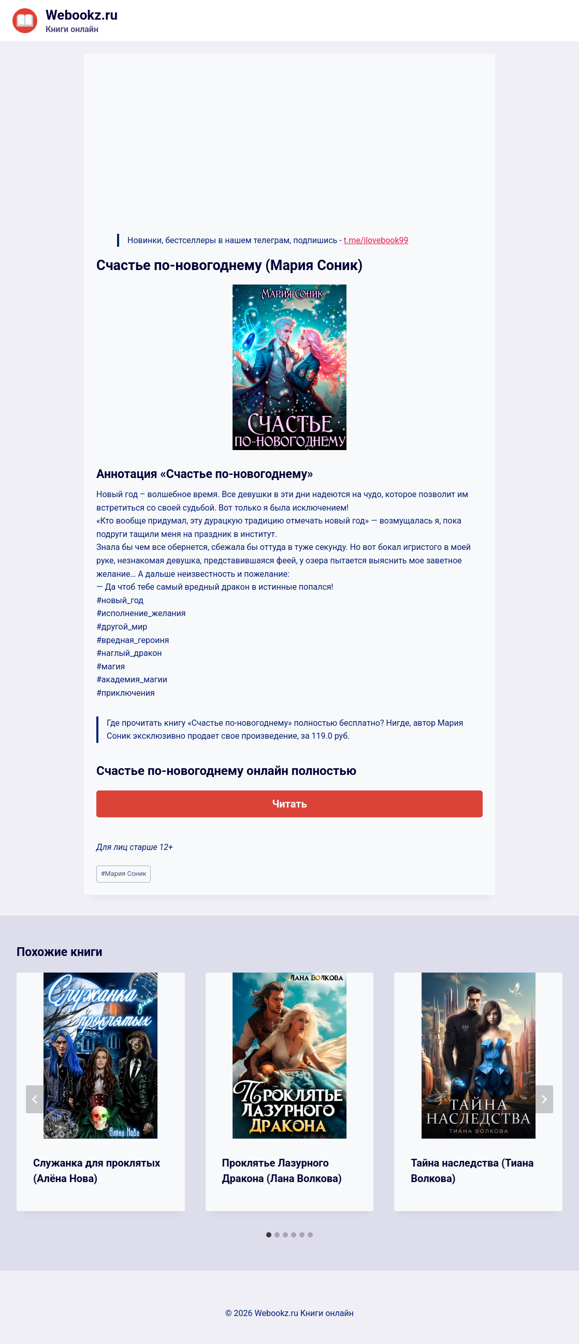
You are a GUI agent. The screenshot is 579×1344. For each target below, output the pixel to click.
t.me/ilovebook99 (376, 240)
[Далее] (543, 1099)
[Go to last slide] (35, 1099)
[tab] (268, 1234)
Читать (289, 804)
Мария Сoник (124, 873)
